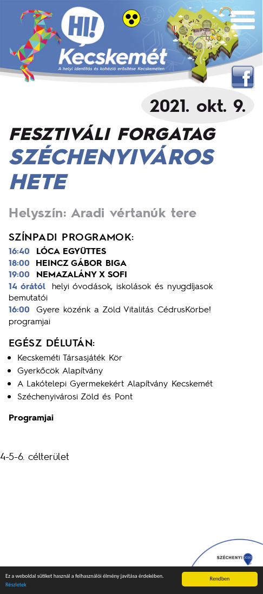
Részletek (16, 584)
